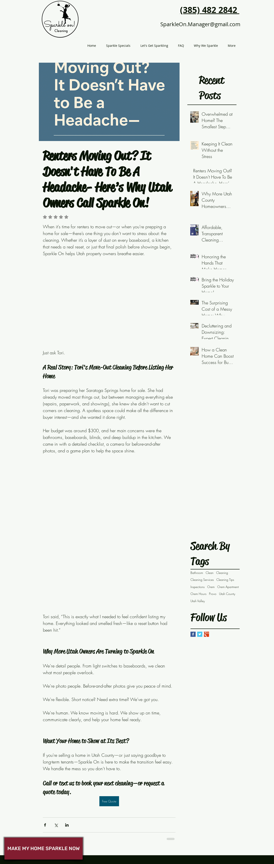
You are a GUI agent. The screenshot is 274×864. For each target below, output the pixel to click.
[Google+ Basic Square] (206, 634)
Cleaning (222, 573)
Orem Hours (198, 594)
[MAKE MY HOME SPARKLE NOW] (43, 849)
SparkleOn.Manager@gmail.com (200, 24)
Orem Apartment (228, 587)
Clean (209, 573)
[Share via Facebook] (45, 825)
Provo (212, 594)
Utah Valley (197, 601)
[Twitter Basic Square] (199, 634)
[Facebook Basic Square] (193, 634)
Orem (211, 587)
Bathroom (196, 573)
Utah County (227, 594)
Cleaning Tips (225, 579)
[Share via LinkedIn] (67, 825)
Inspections (197, 587)
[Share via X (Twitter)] (56, 825)
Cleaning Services (202, 579)
